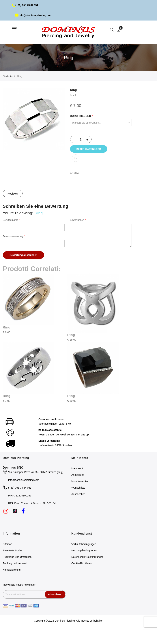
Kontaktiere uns (11, 570)
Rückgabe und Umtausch (17, 557)
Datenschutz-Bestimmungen (87, 557)
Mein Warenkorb (80, 482)
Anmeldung (77, 475)
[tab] (13, 194)
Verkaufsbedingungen (83, 544)
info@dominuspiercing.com (34, 15)
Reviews (13, 194)
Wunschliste (78, 488)
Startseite (8, 76)
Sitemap (7, 544)
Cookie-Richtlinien (81, 563)
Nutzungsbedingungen (84, 551)
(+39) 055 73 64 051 (25, 5)
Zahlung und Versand (15, 563)
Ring (6, 328)
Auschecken (78, 494)
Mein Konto (77, 469)
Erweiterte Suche (12, 551)
